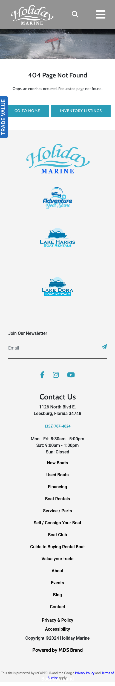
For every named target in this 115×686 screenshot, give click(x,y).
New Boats (57, 462)
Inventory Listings (81, 110)
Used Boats (57, 474)
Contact (57, 606)
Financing (57, 486)
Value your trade (58, 558)
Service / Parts (57, 510)
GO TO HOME (27, 110)
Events (57, 582)
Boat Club (57, 534)
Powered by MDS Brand (57, 650)
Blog (57, 594)
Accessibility (57, 629)
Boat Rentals (57, 498)
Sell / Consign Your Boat (57, 522)
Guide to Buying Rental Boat (57, 546)
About (57, 570)
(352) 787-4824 (57, 426)
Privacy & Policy (57, 620)
